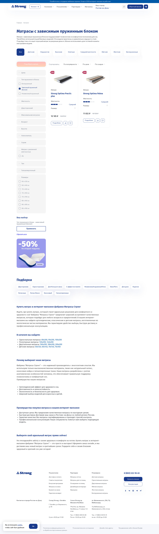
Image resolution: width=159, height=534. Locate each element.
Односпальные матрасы (100, 480)
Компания (48, 7)
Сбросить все (22, 234)
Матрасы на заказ (55, 486)
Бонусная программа (56, 483)
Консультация (133, 484)
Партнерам (75, 7)
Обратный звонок (135, 6)
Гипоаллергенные (62, 293)
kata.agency (109, 528)
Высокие (58, 52)
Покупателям (62, 7)
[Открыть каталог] (34, 7)
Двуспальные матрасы (99, 483)
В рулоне (136, 287)
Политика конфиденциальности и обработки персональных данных (55, 529)
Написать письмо (133, 479)
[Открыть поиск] (124, 7)
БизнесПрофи (137, 528)
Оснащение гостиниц (77, 483)
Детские (31, 52)
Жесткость (25, 101)
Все (20, 52)
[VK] (129, 490)
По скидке (99, 64)
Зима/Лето (114, 287)
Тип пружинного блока (30, 79)
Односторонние (38, 287)
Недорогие (44, 52)
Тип (22, 163)
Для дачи (125, 287)
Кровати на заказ (54, 490)
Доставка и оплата (55, 477)
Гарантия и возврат (55, 493)
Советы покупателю (55, 480)
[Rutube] (140, 490)
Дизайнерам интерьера (78, 486)
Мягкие (105, 52)
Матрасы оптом (75, 477)
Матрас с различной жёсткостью (29, 150)
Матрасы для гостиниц (78, 480)
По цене (86, 64)
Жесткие (116, 52)
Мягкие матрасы (97, 486)
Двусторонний (27, 108)
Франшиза (73, 490)
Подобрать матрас (31, 64)
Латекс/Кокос (35, 293)
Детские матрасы (98, 477)
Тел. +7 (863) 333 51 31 (99, 515)
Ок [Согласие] (33, 526)
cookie (19, 525)
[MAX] (133, 490)
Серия (23, 142)
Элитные (71, 52)
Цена (23, 73)
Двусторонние (23, 287)
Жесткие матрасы (98, 490)
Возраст (24, 122)
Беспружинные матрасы (100, 493)
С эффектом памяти (73, 287)
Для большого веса (55, 287)
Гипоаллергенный (28, 170)
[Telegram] (137, 490)
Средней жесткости (88, 52)
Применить (31, 229)
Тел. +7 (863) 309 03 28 (78, 515)
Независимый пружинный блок (95, 287)
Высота (24, 129)
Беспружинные (132, 52)
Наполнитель (26, 135)
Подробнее (57, 123)
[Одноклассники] (125, 490)
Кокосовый (48, 293)
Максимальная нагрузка (30, 115)
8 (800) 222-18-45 (132, 473)
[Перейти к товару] (63, 98)
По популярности (70, 64)
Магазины (89, 7)
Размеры (24, 177)
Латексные (22, 293)
